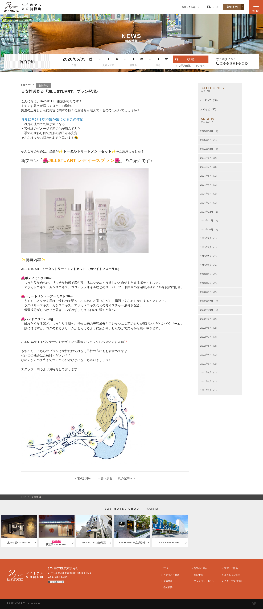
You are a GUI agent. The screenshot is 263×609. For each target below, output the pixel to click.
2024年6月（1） (209, 175)
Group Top (189, 7)
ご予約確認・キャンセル (191, 65)
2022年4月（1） (209, 354)
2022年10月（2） (210, 309)
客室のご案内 (231, 568)
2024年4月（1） (209, 184)
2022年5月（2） (209, 345)
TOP (23, 497)
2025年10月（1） (210, 131)
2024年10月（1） (210, 149)
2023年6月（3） (209, 265)
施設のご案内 (200, 568)
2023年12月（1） (210, 211)
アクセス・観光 (171, 575)
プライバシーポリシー (205, 581)
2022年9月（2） (209, 319)
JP (218, 7)
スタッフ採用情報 (233, 581)
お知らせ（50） (209, 109)
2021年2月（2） (209, 390)
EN (209, 7)
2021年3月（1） (209, 381)
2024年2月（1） (209, 202)
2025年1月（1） (209, 140)
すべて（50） (211, 100)
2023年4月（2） (209, 283)
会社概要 (167, 587)
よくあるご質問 (232, 575)
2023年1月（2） (209, 292)
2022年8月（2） (209, 327)
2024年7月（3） (209, 167)
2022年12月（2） (210, 301)
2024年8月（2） (209, 158)
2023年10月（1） (210, 229)
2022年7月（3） (209, 336)
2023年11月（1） (210, 220)
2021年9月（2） (209, 363)
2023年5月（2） (209, 274)
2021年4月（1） (209, 372)
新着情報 (167, 581)
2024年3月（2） (209, 193)
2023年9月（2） (209, 238)
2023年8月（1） (209, 247)
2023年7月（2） (209, 256)
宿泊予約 (198, 575)
